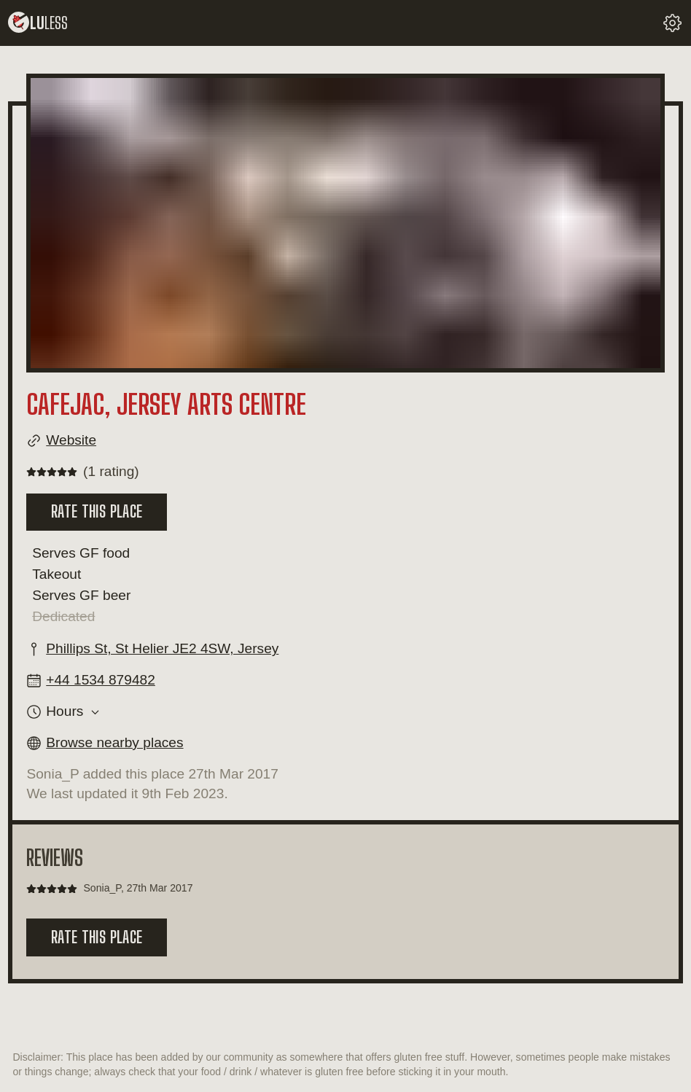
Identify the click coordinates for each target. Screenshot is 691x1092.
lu (38, 23)
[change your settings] (672, 23)
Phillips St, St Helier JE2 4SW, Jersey (162, 648)
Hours (64, 711)
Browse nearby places (114, 742)
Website (71, 440)
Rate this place (96, 511)
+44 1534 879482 (100, 679)
